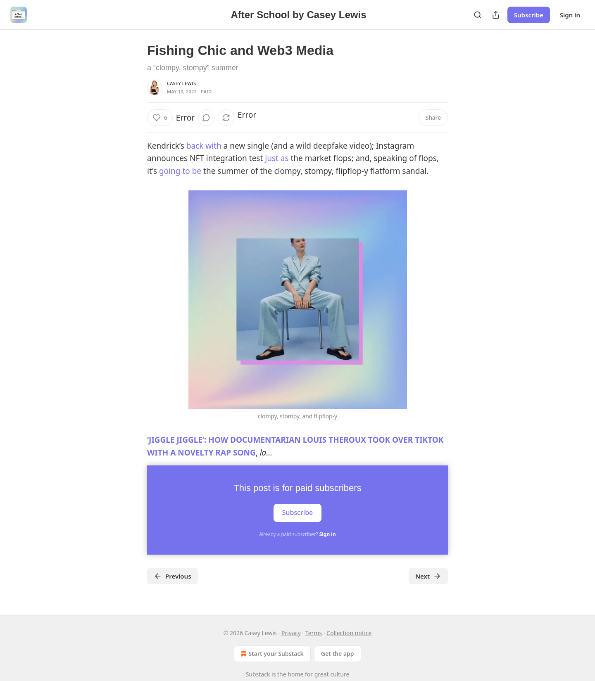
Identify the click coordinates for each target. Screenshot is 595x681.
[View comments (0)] (206, 117)
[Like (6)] (160, 117)
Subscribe (528, 15)
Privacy (291, 633)
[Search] (477, 15)
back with (202, 145)
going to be (180, 171)
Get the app (337, 653)
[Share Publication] (496, 15)
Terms (313, 633)
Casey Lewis (181, 83)
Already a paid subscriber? (297, 534)
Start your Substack (271, 653)
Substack (258, 674)
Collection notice (348, 633)
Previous (172, 576)
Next (428, 576)
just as (275, 158)
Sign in (570, 15)
